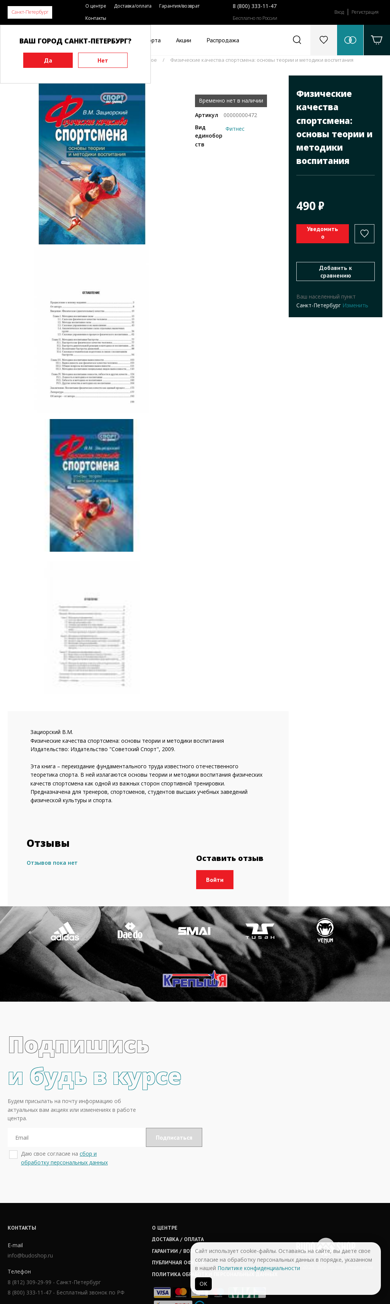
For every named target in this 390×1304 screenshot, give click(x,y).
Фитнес (235, 128)
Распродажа (222, 40)
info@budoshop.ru (30, 1208)
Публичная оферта (184, 1215)
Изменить (355, 305)
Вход (339, 12)
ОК (203, 1283)
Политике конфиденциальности (258, 1268)
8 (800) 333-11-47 (255, 6)
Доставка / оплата (183, 1191)
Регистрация (365, 12)
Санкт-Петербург (29, 12)
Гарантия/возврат (179, 6)
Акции (183, 40)
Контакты (95, 18)
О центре (95, 6)
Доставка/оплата (133, 6)
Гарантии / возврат (184, 1203)
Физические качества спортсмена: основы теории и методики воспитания (261, 59)
